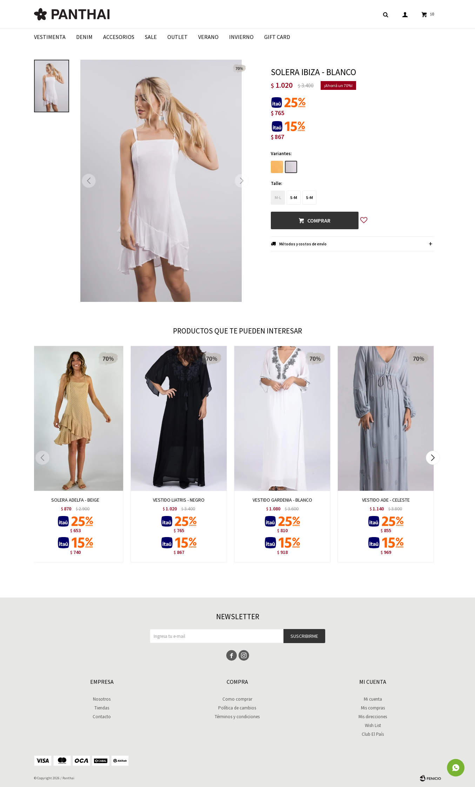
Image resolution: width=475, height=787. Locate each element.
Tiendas (101, 708)
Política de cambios (237, 708)
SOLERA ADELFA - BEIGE (75, 500)
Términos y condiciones (237, 717)
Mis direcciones (373, 717)
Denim (84, 36)
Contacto (102, 717)
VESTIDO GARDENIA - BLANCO (282, 500)
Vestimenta (50, 36)
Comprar (318, 220)
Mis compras (373, 708)
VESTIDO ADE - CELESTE (386, 500)
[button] (241, 181)
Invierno (241, 36)
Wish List (373, 725)
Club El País (373, 734)
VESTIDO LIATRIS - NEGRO (179, 500)
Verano (208, 36)
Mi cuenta (373, 699)
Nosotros (102, 699)
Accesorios (118, 36)
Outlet (177, 36)
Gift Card (277, 36)
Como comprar (237, 699)
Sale (151, 36)
